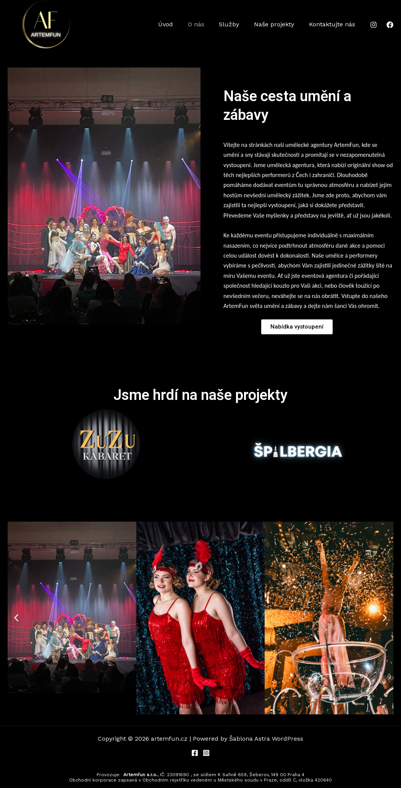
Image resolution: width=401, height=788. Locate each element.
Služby (235, 24)
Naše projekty (278, 24)
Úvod (177, 24)
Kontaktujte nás (333, 24)
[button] (16, 618)
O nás (205, 24)
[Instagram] (373, 24)
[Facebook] (389, 24)
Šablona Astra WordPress (266, 738)
